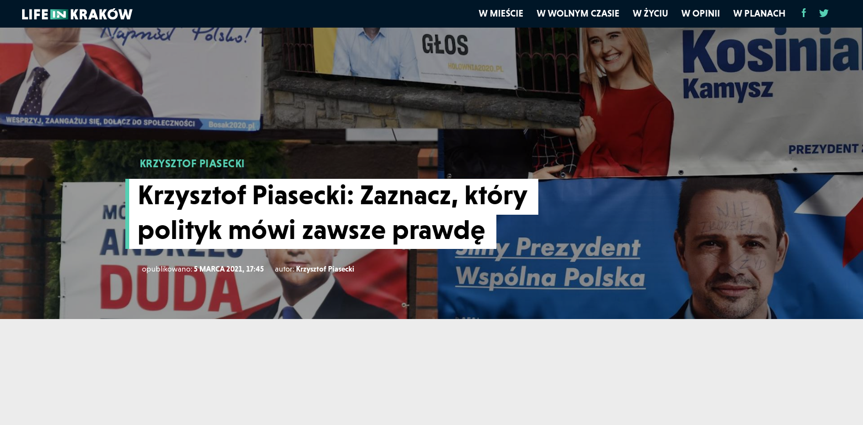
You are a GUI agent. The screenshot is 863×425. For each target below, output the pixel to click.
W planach (759, 13)
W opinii (700, 13)
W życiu (650, 13)
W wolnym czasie (578, 13)
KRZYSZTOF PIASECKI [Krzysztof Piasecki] (192, 163)
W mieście (501, 13)
